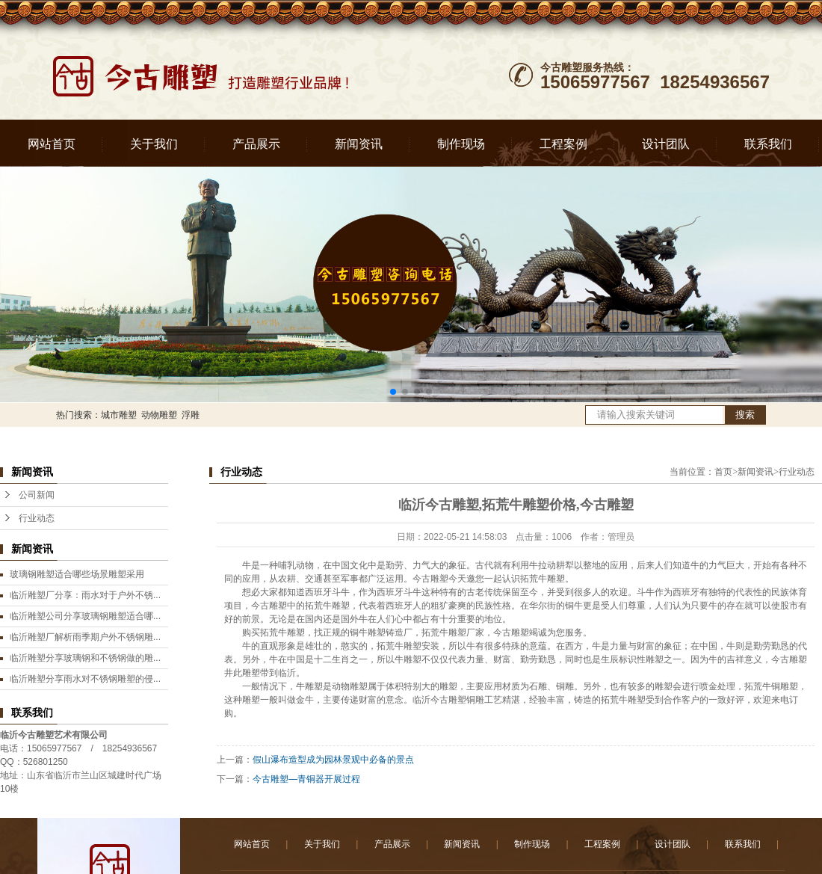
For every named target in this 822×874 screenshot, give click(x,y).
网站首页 (51, 144)
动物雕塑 (159, 415)
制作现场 (461, 144)
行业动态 (37, 518)
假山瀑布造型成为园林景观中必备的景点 (333, 759)
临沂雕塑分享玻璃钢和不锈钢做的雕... (85, 658)
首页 (723, 472)
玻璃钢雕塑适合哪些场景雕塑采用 (77, 574)
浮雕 (191, 415)
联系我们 (768, 144)
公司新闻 (37, 495)
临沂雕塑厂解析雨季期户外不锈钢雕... (85, 637)
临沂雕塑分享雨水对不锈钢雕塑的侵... (85, 679)
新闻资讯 (359, 144)
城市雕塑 (119, 415)
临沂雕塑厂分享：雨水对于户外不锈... (85, 595)
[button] (393, 392)
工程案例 (563, 144)
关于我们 (154, 144)
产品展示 (256, 144)
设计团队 (666, 144)
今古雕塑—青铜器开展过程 (306, 779)
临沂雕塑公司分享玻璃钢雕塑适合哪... (85, 616)
